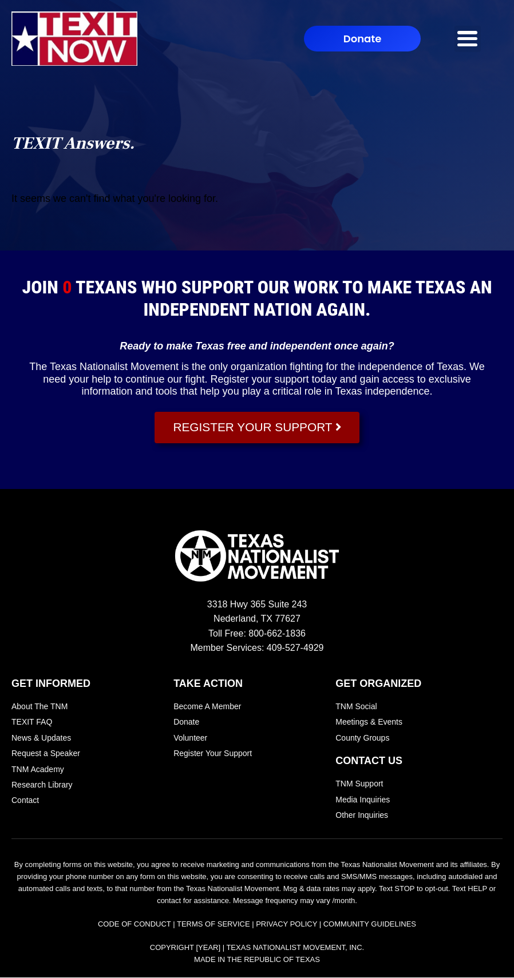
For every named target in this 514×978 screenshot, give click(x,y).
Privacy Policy (286, 924)
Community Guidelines (369, 924)
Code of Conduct (134, 924)
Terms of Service (213, 924)
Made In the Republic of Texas (257, 960)
